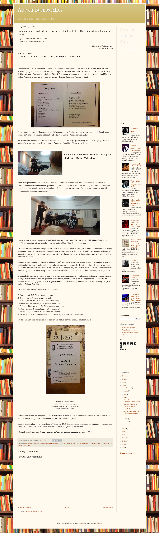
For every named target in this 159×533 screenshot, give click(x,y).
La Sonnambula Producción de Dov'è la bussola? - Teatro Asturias (136, 297)
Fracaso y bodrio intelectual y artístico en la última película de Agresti (136, 243)
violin (28, 445)
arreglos (26, 443)
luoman (81, 523)
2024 (123, 376)
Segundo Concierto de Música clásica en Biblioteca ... (130, 406)
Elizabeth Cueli (61, 443)
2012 (123, 444)
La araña (133, 260)
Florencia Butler (71, 443)
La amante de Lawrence (135, 276)
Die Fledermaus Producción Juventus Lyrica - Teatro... (132, 401)
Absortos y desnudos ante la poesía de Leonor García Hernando (136, 147)
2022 (123, 379)
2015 (123, 435)
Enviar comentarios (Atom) (34, 511)
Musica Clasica (101, 443)
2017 (123, 429)
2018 (123, 385)
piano (24, 445)
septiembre (127, 388)
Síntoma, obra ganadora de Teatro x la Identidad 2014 (135, 223)
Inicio (67, 507)
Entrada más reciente (24, 507)
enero (126, 425)
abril (125, 419)
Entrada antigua (108, 507)
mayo (126, 397)
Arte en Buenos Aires (40, 10)
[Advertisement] (130, 87)
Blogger (99, 523)
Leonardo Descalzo (81, 443)
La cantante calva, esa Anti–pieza (135, 130)
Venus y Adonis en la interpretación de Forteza (136, 183)
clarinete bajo (43, 443)
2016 (123, 432)
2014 (123, 438)
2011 (123, 447)
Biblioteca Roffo (34, 443)
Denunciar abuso (126, 453)
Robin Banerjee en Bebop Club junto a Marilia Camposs (135, 202)
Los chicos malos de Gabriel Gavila (136, 165)
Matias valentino (91, 443)
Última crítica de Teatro (129, 327)
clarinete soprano (52, 443)
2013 (123, 441)
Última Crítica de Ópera (129, 330)
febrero (126, 422)
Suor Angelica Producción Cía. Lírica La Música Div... (131, 413)
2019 (123, 382)
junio (125, 394)
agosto (126, 391)
